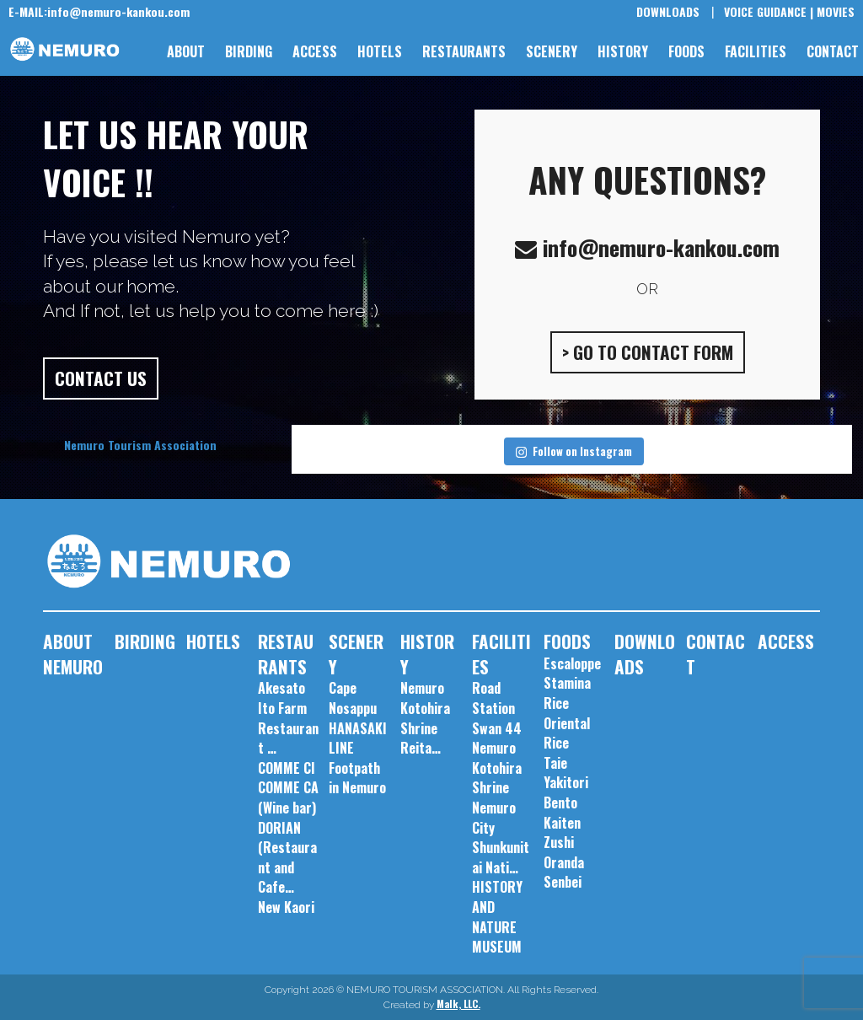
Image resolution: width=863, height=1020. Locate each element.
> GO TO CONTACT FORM (647, 352)
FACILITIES (755, 51)
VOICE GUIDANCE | (768, 11)
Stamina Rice (567, 693)
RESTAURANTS (464, 51)
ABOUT (186, 51)
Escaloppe (572, 663)
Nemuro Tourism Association (140, 445)
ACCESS (314, 51)
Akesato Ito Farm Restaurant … (288, 718)
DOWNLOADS (668, 11)
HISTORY (623, 51)
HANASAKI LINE (358, 738)
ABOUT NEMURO (73, 653)
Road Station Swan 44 (497, 708)
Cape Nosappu (353, 698)
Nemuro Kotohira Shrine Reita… (425, 718)
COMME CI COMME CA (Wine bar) (288, 788)
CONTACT (833, 51)
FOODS (686, 51)
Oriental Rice (567, 733)
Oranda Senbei (564, 872)
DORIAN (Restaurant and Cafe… (287, 858)
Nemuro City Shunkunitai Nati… (500, 837)
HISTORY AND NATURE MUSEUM (497, 917)
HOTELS (379, 51)
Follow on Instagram (574, 451)
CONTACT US (101, 378)
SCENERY (551, 51)
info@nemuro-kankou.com (99, 11)
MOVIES (836, 11)
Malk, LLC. (458, 1003)
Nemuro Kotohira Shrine (497, 767)
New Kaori (286, 907)
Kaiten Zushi (562, 833)
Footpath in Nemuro (357, 778)
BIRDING (248, 51)
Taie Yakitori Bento (566, 783)
